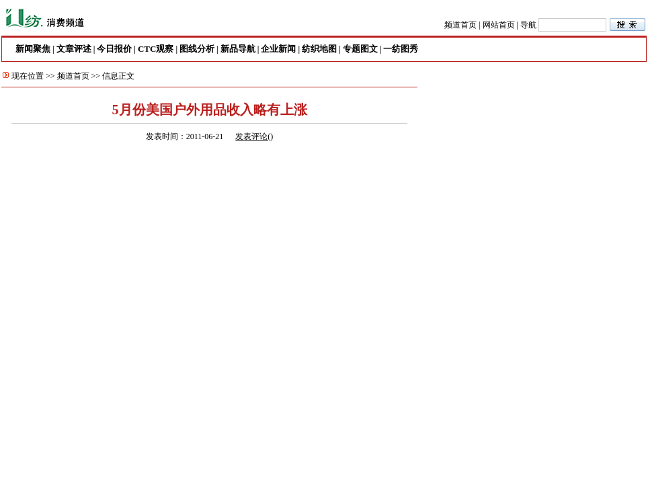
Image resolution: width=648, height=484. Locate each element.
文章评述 (73, 49)
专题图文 (360, 49)
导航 (528, 25)
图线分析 (196, 49)
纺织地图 (319, 49)
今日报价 (114, 49)
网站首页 (499, 25)
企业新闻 (278, 49)
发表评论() (254, 136)
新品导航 (237, 49)
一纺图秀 (400, 49)
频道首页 (460, 25)
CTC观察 (155, 49)
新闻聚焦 (32, 49)
